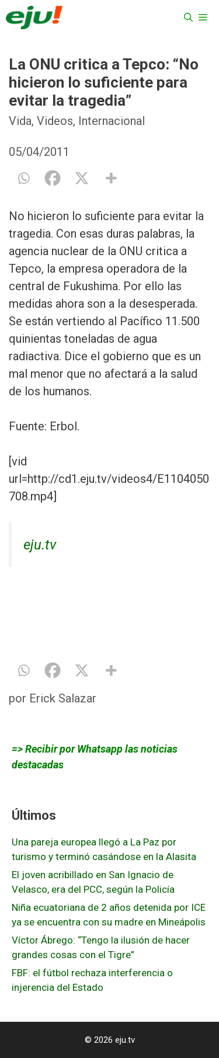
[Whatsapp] (23, 178)
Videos (55, 121)
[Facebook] (52, 178)
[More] (111, 178)
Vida (20, 121)
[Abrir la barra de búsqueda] (188, 17)
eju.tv (39, 545)
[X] (81, 178)
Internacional (111, 121)
